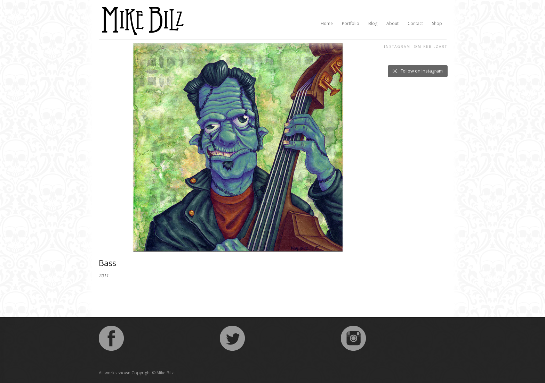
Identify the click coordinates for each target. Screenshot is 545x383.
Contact (415, 23)
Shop (437, 23)
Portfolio (350, 23)
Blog (372, 23)
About (392, 23)
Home (327, 23)
